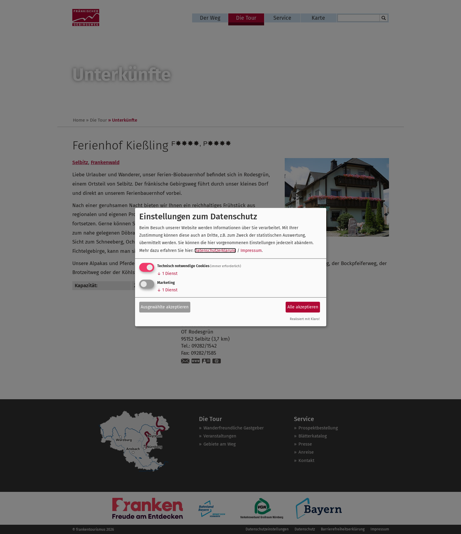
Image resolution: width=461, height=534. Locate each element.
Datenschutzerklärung (215, 250)
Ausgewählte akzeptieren (165, 307)
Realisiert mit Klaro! (305, 319)
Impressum (251, 250)
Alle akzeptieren (302, 307)
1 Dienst (167, 273)
